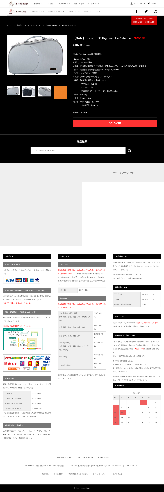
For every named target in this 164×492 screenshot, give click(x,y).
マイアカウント (139, 3)
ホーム (9, 25)
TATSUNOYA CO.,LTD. (64, 458)
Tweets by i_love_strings (123, 172)
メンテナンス (93, 4)
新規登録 (45, 474)
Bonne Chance (103, 458)
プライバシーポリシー (101, 474)
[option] (37, 55)
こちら (29, 438)
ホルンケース (35, 25)
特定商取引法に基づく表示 (78, 474)
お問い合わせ (118, 474)
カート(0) (154, 3)
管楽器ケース (21, 25)
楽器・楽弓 (79, 4)
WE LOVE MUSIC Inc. (86, 458)
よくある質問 (58, 474)
